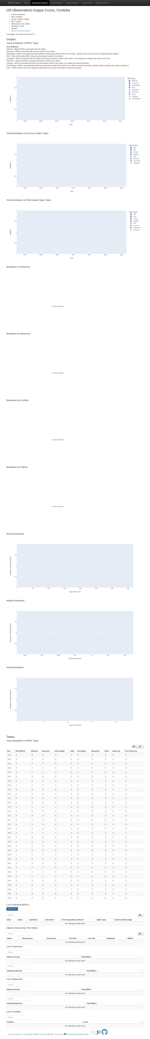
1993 (9, 898)
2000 (9, 868)
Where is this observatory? (21, 31)
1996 (9, 885)
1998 (9, 876)
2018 (9, 790)
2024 (9, 764)
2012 (9, 816)
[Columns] (134, 746)
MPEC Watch (14, 3)
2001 (9, 863)
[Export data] (140, 746)
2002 (9, 859)
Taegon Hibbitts (32, 1034)
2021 (9, 777)
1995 (9, 889)
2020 (9, 781)
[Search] (18, 915)
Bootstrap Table (82, 1034)
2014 (9, 807)
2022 (9, 772)
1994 (9, 894)
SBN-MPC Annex (102, 3)
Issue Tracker (87, 3)
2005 (9, 846)
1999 (9, 872)
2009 (9, 829)
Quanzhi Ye (19, 1034)
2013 (9, 811)
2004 (9, 850)
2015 (9, 803)
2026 (9, 755)
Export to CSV (12, 909)
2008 (9, 833)
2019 (9, 785)
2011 (9, 820)
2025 (9, 759)
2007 (9, 837)
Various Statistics (72, 3)
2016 (9, 798)
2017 (9, 794)
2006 (9, 842)
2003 (9, 855)
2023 (9, 768)
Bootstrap (68, 1034)
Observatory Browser (40, 3)
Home (26, 3)
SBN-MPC (50, 1034)
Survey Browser (57, 3)
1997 (9, 881)
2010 (9, 824)
